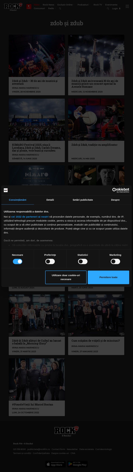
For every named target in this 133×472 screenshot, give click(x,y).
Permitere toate (108, 277)
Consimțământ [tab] (17, 199)
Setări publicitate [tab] (83, 199)
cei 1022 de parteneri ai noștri (30, 216)
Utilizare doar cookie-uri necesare (66, 277)
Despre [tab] (115, 199)
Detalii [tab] (50, 199)
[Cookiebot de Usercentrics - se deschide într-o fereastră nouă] (114, 190)
